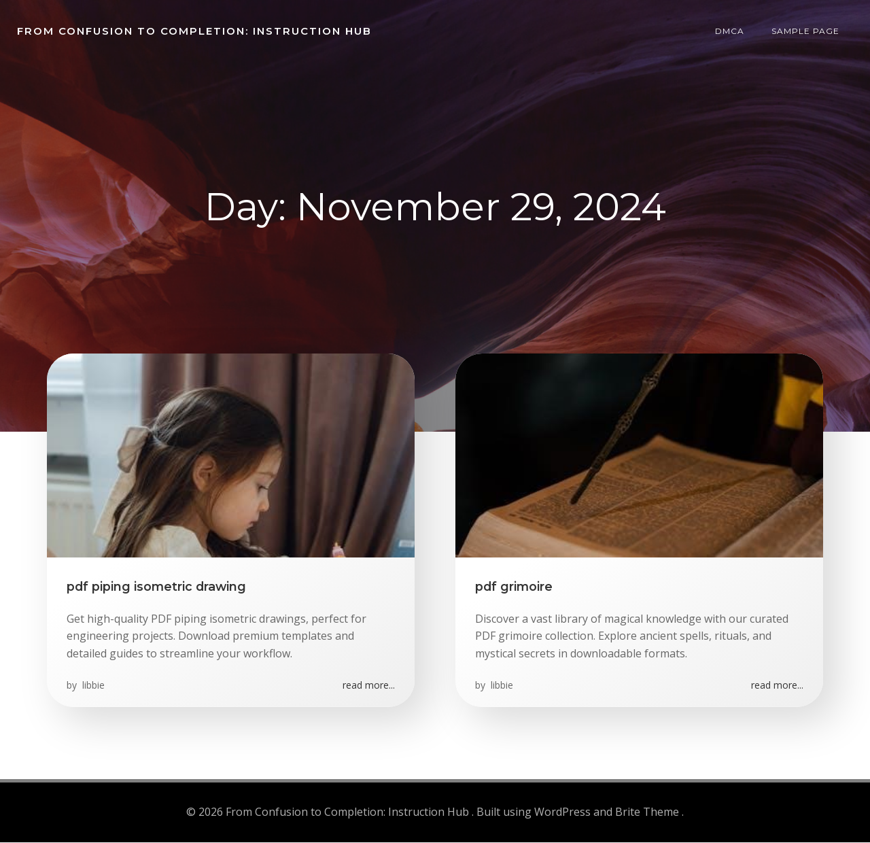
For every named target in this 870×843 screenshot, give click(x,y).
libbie (92, 686)
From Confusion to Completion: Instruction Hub (193, 30)
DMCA (730, 30)
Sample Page (806, 30)
